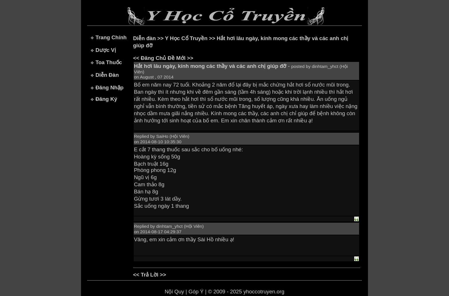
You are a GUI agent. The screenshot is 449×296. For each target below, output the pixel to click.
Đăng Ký (106, 99)
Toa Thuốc (108, 62)
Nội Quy (174, 292)
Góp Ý (196, 292)
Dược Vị (105, 50)
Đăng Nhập (109, 88)
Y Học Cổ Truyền (186, 38)
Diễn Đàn (107, 75)
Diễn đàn (144, 38)
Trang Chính (111, 37)
